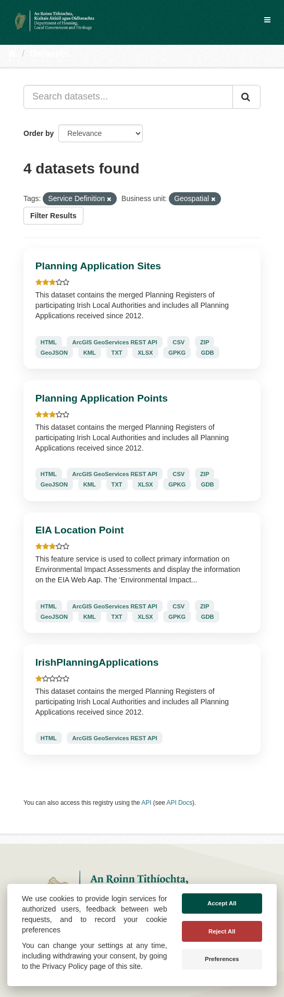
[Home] (12, 53)
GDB (207, 352)
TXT (117, 352)
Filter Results (53, 215)
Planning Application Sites (98, 265)
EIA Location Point (79, 530)
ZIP (204, 342)
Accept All (222, 903)
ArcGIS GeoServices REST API (114, 342)
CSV (178, 342)
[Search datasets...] (128, 97)
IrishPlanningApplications (97, 662)
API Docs (180, 802)
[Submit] (246, 97)
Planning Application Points (101, 398)
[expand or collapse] (267, 19)
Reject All (222, 931)
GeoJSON (54, 352)
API (146, 802)
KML (89, 352)
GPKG (177, 352)
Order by (38, 133)
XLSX (145, 352)
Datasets (49, 53)
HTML (49, 342)
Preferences (222, 959)
